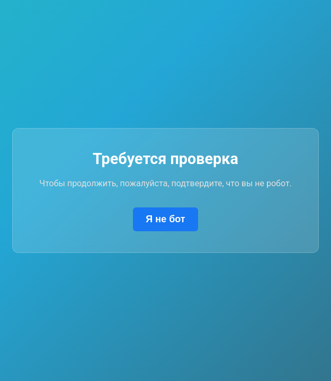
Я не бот (165, 219)
